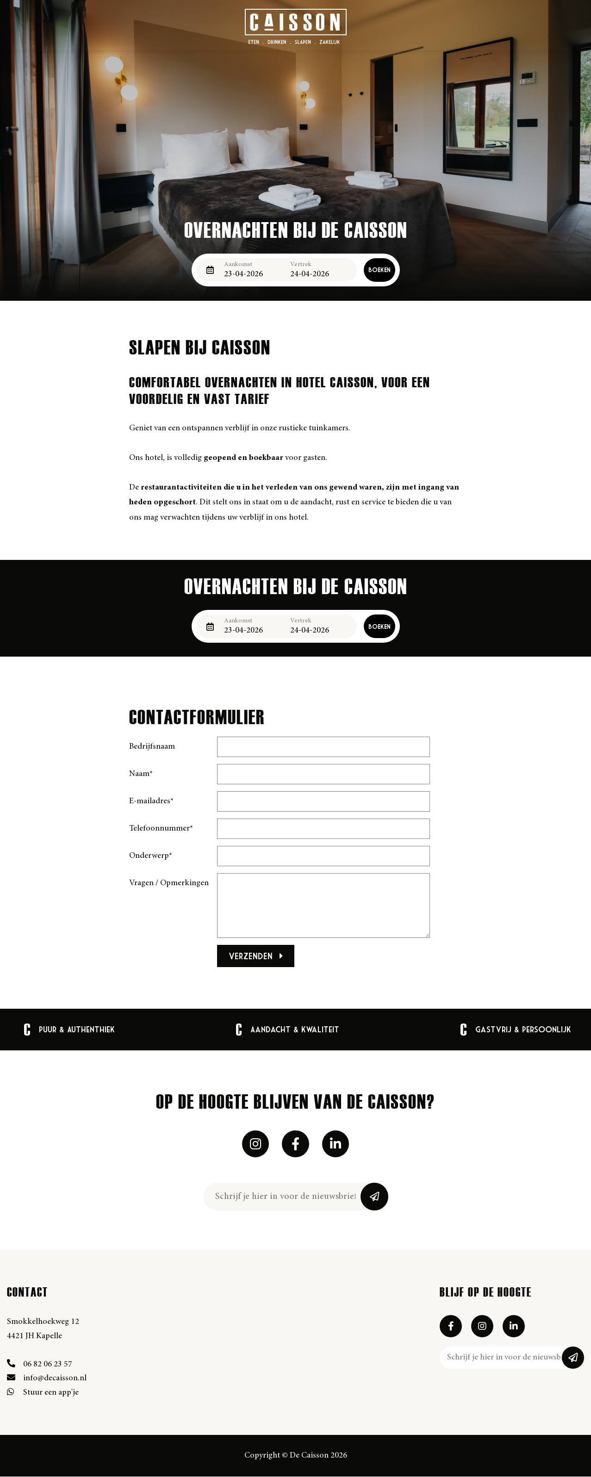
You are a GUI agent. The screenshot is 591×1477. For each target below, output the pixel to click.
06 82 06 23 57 (39, 1365)
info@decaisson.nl (47, 1379)
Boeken (379, 269)
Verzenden (256, 956)
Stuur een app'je (43, 1394)
